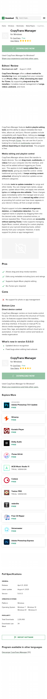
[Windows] (11, 26)
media (23, 76)
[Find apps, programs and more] (28, 18)
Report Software (23, 637)
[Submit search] (17, 18)
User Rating (20, 41)
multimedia (25, 143)
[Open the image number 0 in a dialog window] (20, 248)
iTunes (18, 140)
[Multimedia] (20, 26)
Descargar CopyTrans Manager (14, 652)
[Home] (4, 26)
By (15, 38)
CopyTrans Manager (23, 32)
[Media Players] (30, 26)
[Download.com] (8, 18)
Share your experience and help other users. (20, 58)
